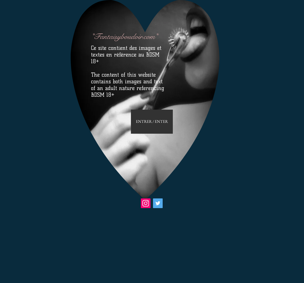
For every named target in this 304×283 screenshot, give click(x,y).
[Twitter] (158, 203)
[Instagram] (146, 203)
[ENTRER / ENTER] (152, 122)
